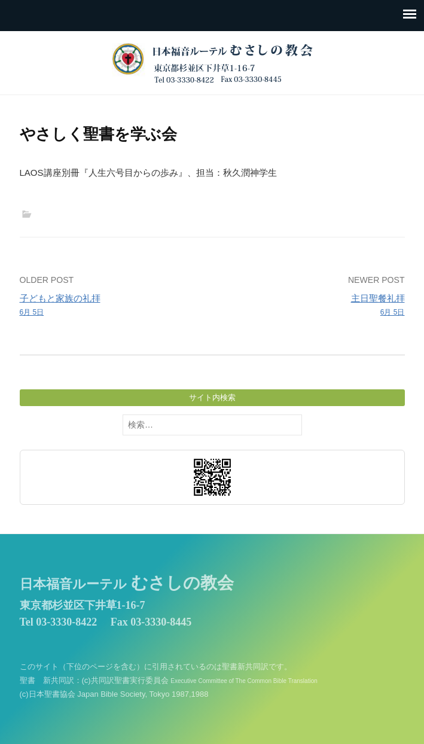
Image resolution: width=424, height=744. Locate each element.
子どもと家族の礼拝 (112, 305)
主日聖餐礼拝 (311, 305)
